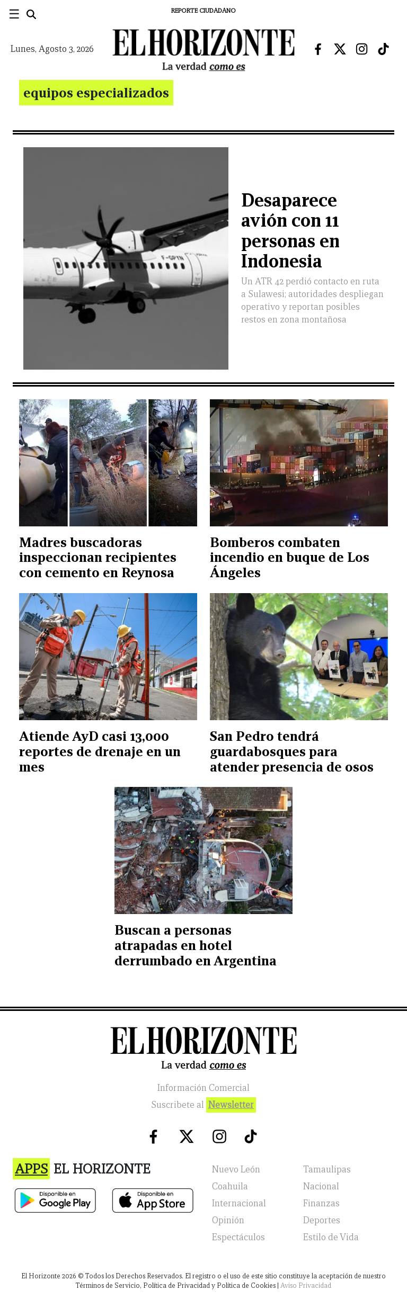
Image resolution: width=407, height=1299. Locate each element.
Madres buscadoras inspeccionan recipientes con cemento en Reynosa (97, 557)
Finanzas (321, 1203)
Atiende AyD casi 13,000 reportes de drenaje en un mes (100, 751)
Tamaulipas (327, 1169)
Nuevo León (236, 1169)
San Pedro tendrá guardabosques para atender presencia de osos (292, 751)
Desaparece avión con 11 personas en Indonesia (290, 230)
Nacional (321, 1186)
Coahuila (230, 1186)
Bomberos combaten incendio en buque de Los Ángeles (289, 557)
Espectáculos (238, 1237)
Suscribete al (203, 1105)
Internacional (239, 1203)
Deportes (321, 1220)
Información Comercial (203, 1088)
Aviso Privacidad (305, 1285)
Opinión (228, 1220)
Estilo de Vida (331, 1237)
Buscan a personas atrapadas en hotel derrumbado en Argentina (195, 945)
